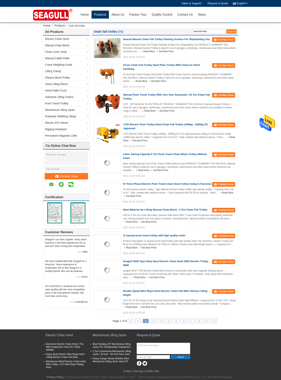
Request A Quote (217, 3)
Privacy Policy (55, 377)
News (202, 14)
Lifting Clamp (53, 71)
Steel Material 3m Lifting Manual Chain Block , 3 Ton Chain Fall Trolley (165, 209)
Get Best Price (166, 51)
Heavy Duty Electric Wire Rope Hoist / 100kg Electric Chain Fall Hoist (65, 355)
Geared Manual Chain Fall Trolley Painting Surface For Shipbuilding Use (166, 39)
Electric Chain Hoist (57, 38)
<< (138, 321)
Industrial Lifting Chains (59, 97)
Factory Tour (138, 14)
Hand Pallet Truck (56, 90)
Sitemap (138, 371)
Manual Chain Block (57, 45)
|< (131, 321)
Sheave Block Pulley (57, 77)
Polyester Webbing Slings (60, 116)
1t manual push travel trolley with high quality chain (154, 235)
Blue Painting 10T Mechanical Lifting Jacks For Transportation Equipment (112, 345)
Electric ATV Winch (56, 122)
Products (100, 14)
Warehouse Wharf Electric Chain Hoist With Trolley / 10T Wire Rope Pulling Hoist (66, 364)
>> (206, 321)
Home (85, 14)
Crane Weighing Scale (58, 64)
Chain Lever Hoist (56, 51)
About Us (117, 14)
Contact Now (66, 176)
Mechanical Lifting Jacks (60, 109)
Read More (149, 51)
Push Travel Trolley (56, 103)
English (242, 3)
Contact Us (185, 14)
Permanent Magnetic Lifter (61, 135)
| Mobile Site (151, 371)
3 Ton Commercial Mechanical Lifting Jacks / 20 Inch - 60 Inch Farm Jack (112, 353)
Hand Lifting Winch (56, 84)
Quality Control (162, 14)
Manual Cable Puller (57, 58)
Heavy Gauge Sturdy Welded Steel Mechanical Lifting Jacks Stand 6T (111, 360)
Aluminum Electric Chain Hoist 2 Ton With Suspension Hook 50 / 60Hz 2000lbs (65, 347)
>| (214, 321)
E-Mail (127, 371)
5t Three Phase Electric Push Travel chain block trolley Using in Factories (167, 183)
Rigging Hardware (56, 129)
